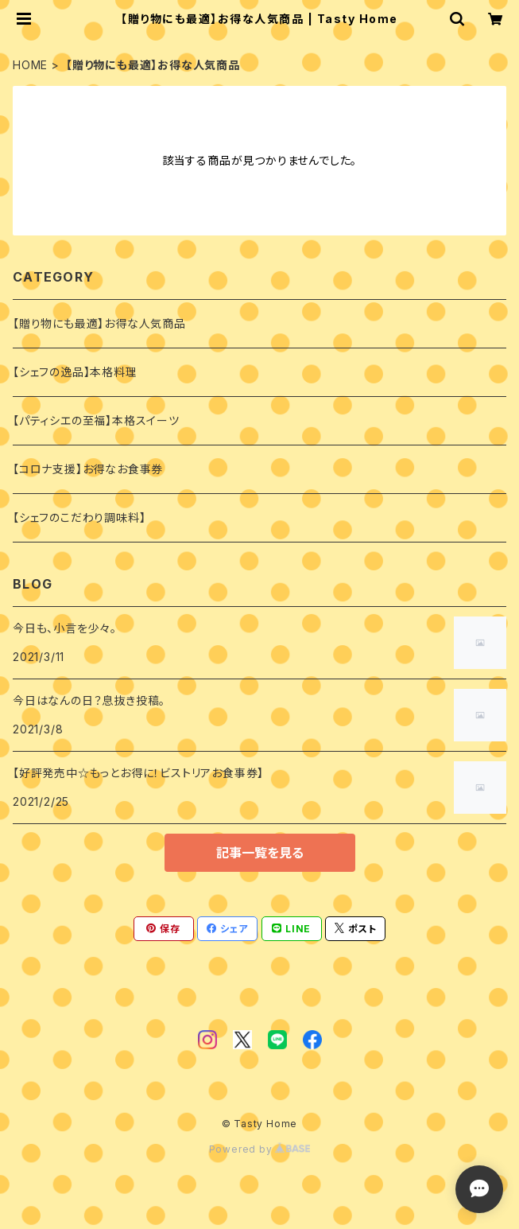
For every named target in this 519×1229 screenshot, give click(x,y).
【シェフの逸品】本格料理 (75, 372)
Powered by (260, 1149)
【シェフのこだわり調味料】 (79, 517)
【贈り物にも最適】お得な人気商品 (99, 323)
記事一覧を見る (260, 853)
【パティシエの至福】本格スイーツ (96, 420)
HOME (30, 65)
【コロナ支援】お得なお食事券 (88, 469)
